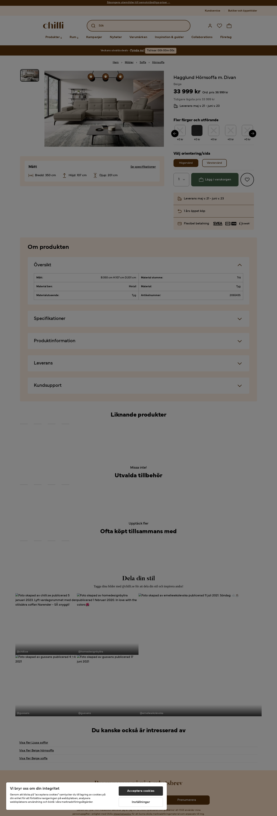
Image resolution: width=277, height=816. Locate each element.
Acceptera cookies (140, 791)
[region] (86, 796)
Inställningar (141, 802)
